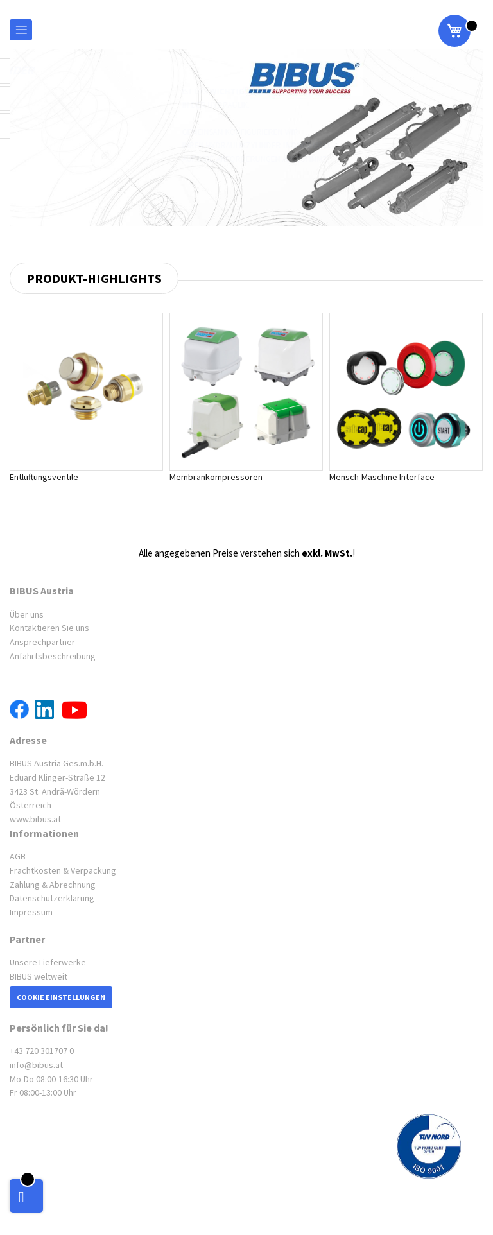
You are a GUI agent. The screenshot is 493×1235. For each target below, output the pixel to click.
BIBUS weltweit (38, 976)
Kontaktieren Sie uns (49, 628)
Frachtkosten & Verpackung (63, 870)
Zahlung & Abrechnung (53, 884)
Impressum (31, 912)
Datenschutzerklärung (52, 898)
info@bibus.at (36, 1065)
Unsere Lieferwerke (48, 962)
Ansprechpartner (42, 642)
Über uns (27, 614)
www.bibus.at (35, 819)
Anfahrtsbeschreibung (53, 656)
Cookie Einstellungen (61, 997)
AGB (18, 856)
